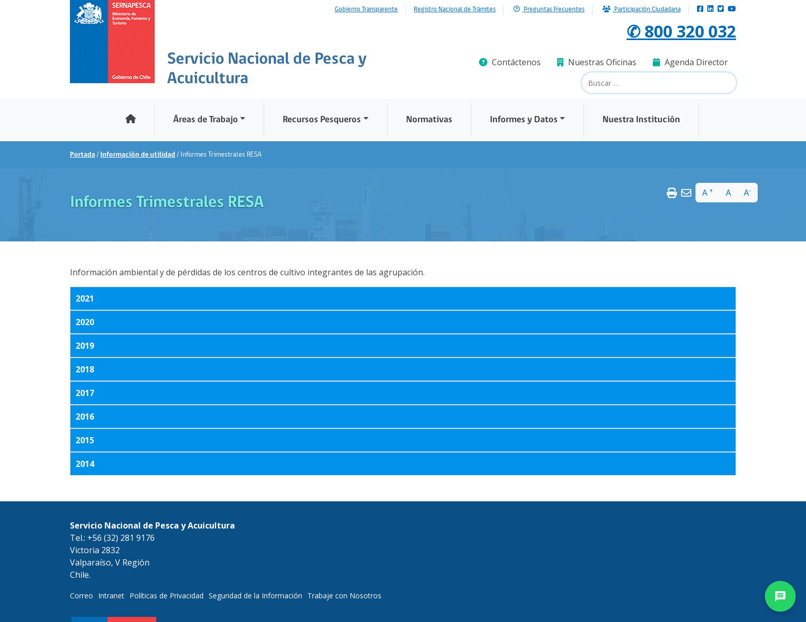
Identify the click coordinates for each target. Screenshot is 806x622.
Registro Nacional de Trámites (455, 10)
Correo (81, 595)
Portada (82, 155)
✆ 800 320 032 (681, 31)
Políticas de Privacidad (167, 595)
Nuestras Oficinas (596, 62)
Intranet (111, 595)
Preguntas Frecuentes (549, 9)
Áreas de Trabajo (205, 120)
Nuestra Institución (641, 120)
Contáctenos (510, 62)
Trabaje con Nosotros (344, 595)
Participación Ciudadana (641, 9)
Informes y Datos (524, 120)
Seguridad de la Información (255, 595)
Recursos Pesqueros (322, 120)
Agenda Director (690, 62)
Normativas (429, 120)
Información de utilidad (137, 155)
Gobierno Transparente (366, 10)
